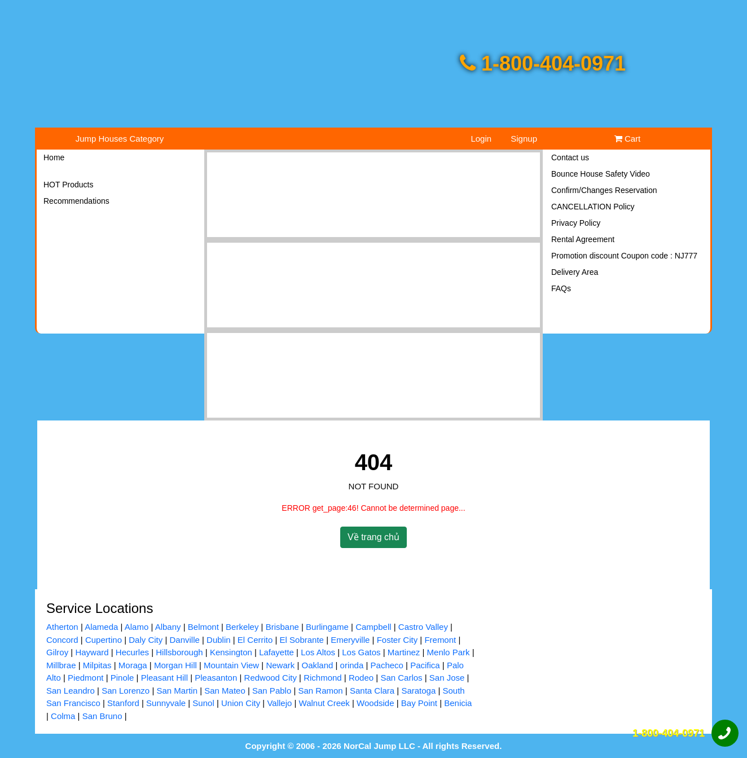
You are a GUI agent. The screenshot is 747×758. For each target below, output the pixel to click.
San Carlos (401, 677)
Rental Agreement (582, 239)
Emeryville (350, 640)
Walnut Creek (324, 703)
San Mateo (224, 690)
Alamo (137, 627)
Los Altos (318, 652)
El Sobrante (302, 640)
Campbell (373, 627)
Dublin (218, 640)
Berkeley (242, 627)
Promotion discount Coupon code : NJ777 (624, 255)
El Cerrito (255, 640)
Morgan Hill (175, 665)
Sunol (203, 703)
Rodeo (361, 677)
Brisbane (282, 627)
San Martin (176, 690)
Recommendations (76, 200)
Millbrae (61, 665)
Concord (62, 640)
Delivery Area (574, 272)
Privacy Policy (575, 222)
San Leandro (70, 690)
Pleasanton (216, 677)
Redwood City (270, 677)
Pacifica (425, 665)
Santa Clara (372, 690)
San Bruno (102, 716)
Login (481, 138)
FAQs (561, 288)
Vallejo (279, 703)
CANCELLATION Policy (593, 206)
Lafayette (276, 652)
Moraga (132, 665)
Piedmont (85, 677)
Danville (184, 640)
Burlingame (327, 627)
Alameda (101, 627)
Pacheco (387, 665)
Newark (280, 665)
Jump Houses (120, 138)
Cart (627, 138)
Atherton (62, 627)
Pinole (122, 677)
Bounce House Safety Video (600, 173)
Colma (63, 716)
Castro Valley (423, 627)
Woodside (375, 703)
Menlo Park (448, 652)
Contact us (570, 157)
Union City (240, 703)
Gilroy (57, 652)
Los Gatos (361, 652)
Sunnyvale (166, 703)
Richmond (323, 677)
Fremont (440, 640)
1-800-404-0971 (543, 63)
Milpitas (97, 665)
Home (53, 157)
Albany (168, 627)
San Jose (447, 677)
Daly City (145, 640)
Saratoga (418, 690)
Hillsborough (179, 652)
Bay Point (419, 703)
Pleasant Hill (164, 677)
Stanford (123, 703)
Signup (524, 138)
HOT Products (68, 184)
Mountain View (231, 665)
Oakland (317, 665)
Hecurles (132, 652)
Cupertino (103, 640)
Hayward (91, 652)
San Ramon (320, 690)
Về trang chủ (373, 537)
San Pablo (271, 690)
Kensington (231, 652)
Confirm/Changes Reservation (604, 190)
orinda (352, 665)
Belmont (203, 627)
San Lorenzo (126, 690)
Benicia (458, 703)
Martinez (404, 652)
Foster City (397, 640)
